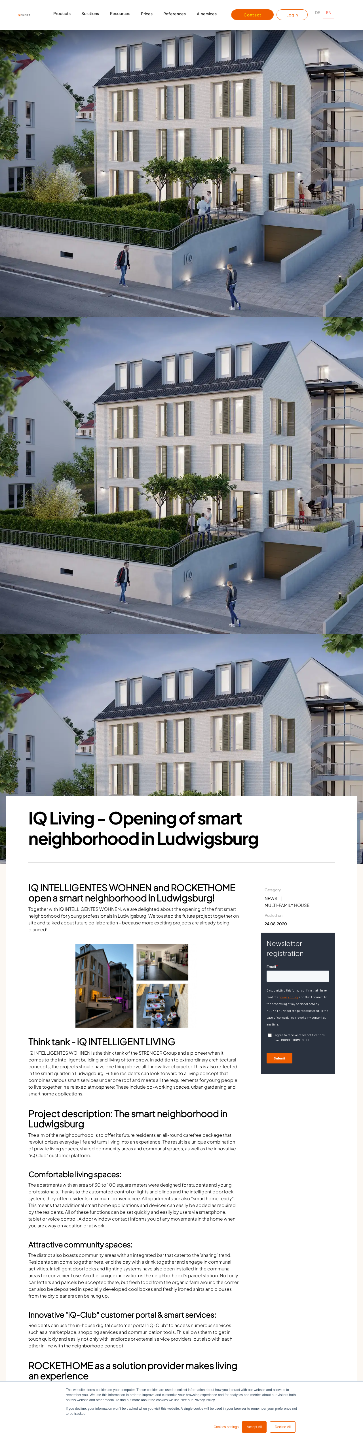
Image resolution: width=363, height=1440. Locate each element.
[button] (62, 15)
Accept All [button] (254, 1427)
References (174, 13)
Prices (147, 13)
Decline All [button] (283, 1427)
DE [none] (317, 12)
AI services (207, 13)
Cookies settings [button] (226, 1427)
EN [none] (328, 12)
